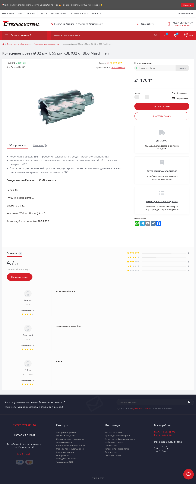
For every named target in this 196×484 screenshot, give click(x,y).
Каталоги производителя (162, 170)
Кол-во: (138, 93)
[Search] (155, 34)
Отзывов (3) (40, 145)
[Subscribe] (189, 402)
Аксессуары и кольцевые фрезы (46, 44)
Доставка (161, 140)
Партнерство (111, 451)
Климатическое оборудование (70, 445)
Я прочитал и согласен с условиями (146, 408)
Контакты (96, 13)
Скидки (43, 13)
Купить (182, 67)
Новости (31, 13)
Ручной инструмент (65, 435)
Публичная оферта (141, 408)
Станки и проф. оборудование (19, 44)
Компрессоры (62, 455)
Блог (20, 13)
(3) (108, 62)
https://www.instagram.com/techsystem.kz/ (164, 448)
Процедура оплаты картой (117, 435)
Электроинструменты (66, 432)
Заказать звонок (182, 25)
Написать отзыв (19, 276)
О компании (8, 13)
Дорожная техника (65, 451)
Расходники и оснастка (67, 458)
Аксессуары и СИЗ (64, 461)
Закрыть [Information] (187, 4)
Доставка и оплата (79, 13)
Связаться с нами (24, 435)
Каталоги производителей (117, 448)
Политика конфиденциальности (120, 438)
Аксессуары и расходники (162, 201)
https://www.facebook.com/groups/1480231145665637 (157, 448)
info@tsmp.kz (24, 454)
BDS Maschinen (118, 67)
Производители (58, 13)
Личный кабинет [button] (186, 13)
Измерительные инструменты (70, 438)
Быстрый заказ (162, 115)
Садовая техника (64, 442)
